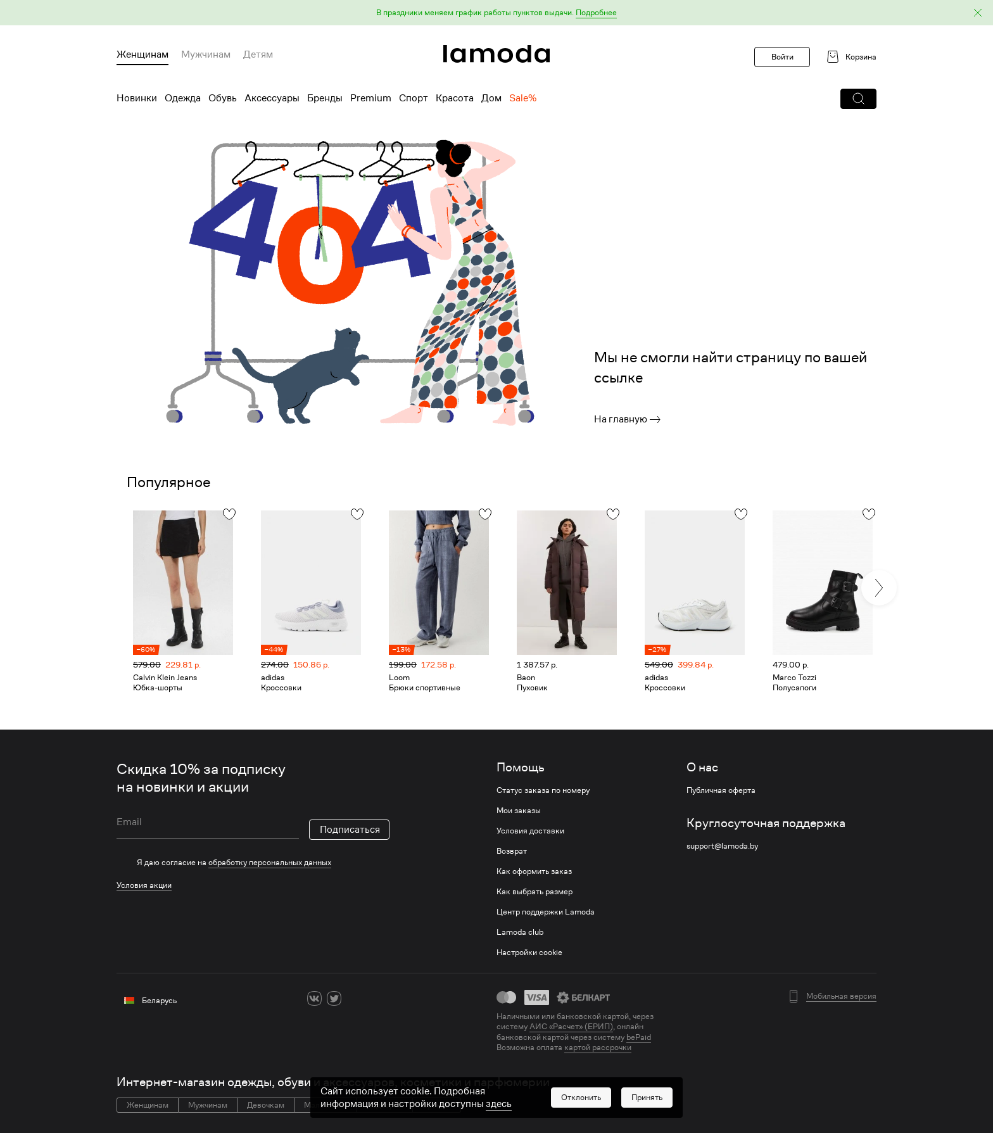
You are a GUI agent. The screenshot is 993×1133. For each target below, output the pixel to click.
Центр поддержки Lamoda (545, 912)
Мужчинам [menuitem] (206, 54)
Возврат (511, 851)
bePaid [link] (638, 1037)
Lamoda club (519, 932)
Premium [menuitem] (370, 98)
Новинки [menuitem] (137, 98)
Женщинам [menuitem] (142, 54)
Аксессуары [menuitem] (272, 98)
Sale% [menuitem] (522, 98)
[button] (496, 13)
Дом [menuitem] (491, 98)
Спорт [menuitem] (413, 98)
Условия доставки (530, 831)
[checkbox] (253, 862)
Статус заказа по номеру (543, 790)
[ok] (354, 998)
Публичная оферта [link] (721, 790)
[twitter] (334, 998)
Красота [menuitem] (455, 98)
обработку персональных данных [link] (269, 862)
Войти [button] (782, 56)
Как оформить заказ (534, 871)
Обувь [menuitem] (222, 98)
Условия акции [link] (144, 885)
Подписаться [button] (350, 829)
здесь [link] (499, 1104)
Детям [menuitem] (258, 54)
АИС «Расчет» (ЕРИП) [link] (571, 1027)
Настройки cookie (529, 952)
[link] (496, 54)
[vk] (314, 998)
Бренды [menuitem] (325, 98)
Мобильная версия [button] (841, 996)
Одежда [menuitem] (183, 98)
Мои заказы (518, 811)
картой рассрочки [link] (597, 1047)
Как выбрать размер (534, 892)
